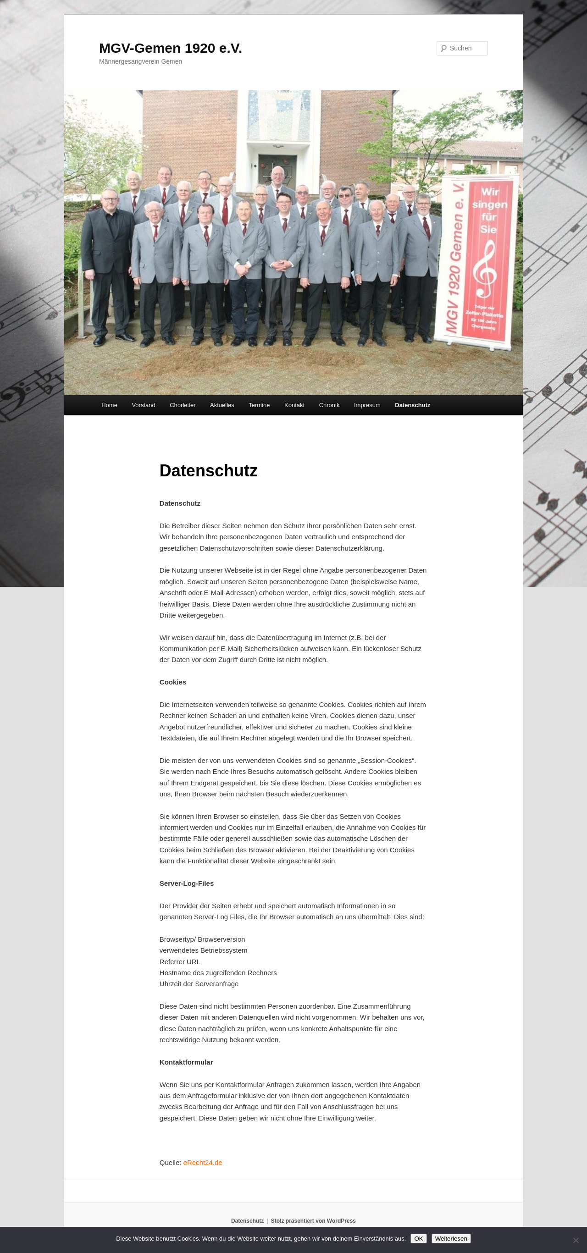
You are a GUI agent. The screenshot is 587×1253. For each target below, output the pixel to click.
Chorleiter (182, 405)
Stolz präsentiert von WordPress (313, 1221)
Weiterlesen (451, 1238)
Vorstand (143, 405)
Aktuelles (222, 405)
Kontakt (294, 405)
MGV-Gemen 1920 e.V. (170, 47)
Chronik (329, 405)
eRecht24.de (202, 1162)
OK (418, 1238)
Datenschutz (412, 405)
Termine (259, 405)
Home (109, 405)
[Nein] (575, 1240)
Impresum (367, 405)
